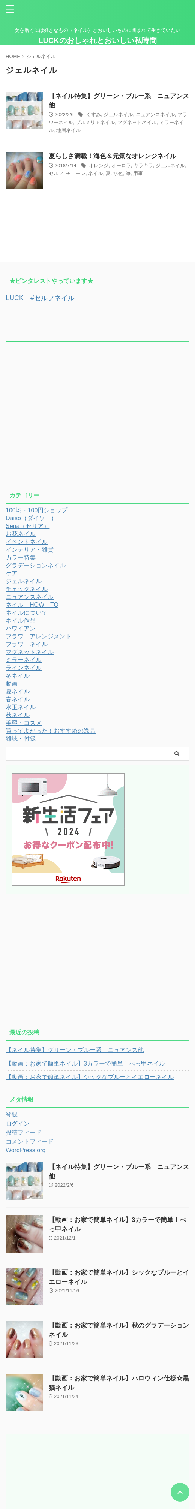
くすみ (93, 114)
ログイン (18, 1123)
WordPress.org (25, 1150)
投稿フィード (24, 1132)
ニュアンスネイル (155, 114)
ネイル (95, 173)
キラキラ (143, 165)
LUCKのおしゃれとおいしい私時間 (97, 40)
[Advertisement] (97, 420)
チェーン (76, 173)
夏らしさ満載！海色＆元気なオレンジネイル (112, 156)
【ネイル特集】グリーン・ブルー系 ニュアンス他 (75, 1050)
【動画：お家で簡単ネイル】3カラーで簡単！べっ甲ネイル (85, 1063)
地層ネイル (68, 130)
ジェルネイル (118, 114)
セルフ (56, 173)
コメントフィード (30, 1141)
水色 (118, 173)
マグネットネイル (136, 122)
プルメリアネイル (95, 122)
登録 (12, 1114)
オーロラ (121, 165)
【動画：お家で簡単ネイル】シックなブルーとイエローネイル (90, 1077)
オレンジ (98, 165)
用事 (138, 173)
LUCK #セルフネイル (40, 298)
